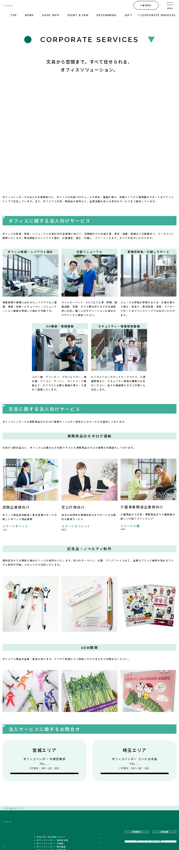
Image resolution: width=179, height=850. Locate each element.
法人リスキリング (102, 812)
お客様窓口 (98, 834)
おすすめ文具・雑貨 (14, 821)
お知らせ (8, 812)
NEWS (29, 15)
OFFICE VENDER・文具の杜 (42, 5)
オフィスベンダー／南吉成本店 (58, 815)
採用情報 (97, 821)
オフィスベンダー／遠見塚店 (57, 825)
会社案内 (97, 825)
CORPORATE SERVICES (158, 15)
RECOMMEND (107, 15)
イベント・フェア (13, 817)
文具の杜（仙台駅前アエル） (57, 812)
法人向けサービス (102, 808)
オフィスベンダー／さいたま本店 (60, 828)
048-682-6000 (138, 727)
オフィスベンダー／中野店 (56, 818)
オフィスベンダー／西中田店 (57, 822)
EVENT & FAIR (78, 15)
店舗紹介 (45, 808)
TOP (13, 15)
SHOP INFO (50, 15)
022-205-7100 (48, 727)
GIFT (128, 15)
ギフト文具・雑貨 (13, 825)
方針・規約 (98, 829)
